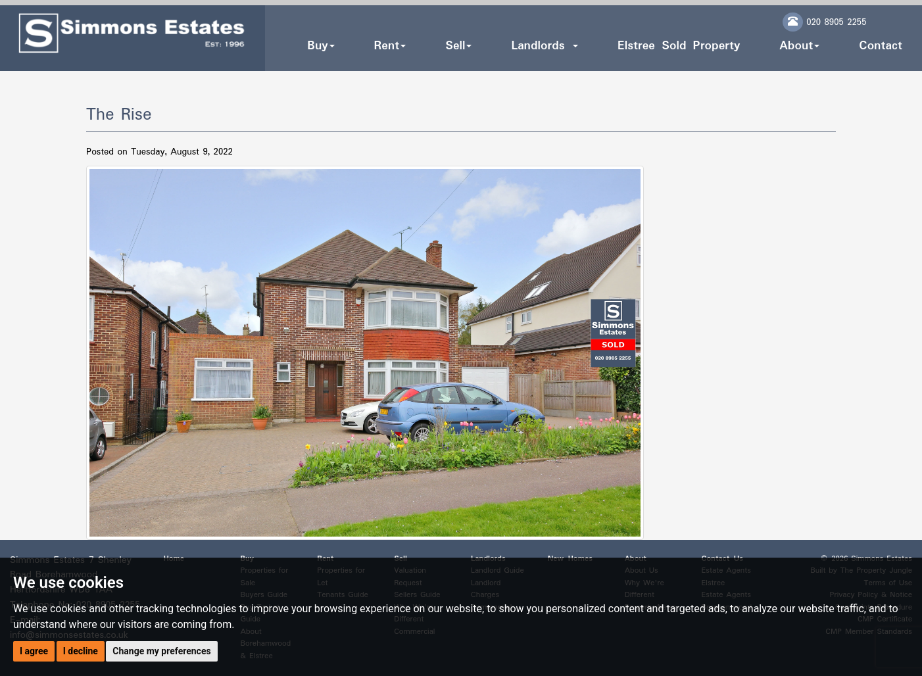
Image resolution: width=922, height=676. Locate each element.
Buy (320, 46)
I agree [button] (34, 651)
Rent (390, 46)
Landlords (544, 46)
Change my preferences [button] (161, 651)
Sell (458, 46)
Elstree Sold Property (679, 46)
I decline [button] (80, 651)
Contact (880, 46)
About (799, 46)
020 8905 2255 (836, 22)
